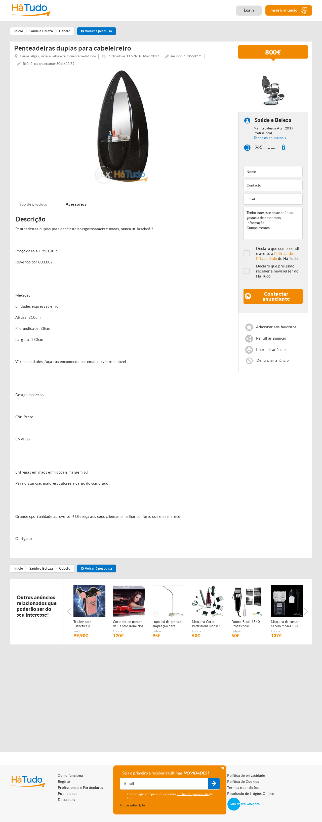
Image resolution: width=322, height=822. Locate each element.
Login (249, 10)
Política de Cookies (243, 782)
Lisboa (117, 632)
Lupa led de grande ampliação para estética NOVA (166, 625)
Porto (77, 632)
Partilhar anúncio (271, 340)
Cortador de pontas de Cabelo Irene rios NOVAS (128, 625)
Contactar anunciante (276, 297)
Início (18, 570)
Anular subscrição (132, 805)
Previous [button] (69, 613)
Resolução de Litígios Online (250, 794)
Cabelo (64, 570)
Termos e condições (243, 788)
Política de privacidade (246, 775)
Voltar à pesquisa (96, 31)
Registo (64, 782)
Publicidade (67, 794)
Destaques (66, 800)
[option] (122, 128)
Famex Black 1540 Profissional (245, 625)
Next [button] (305, 613)
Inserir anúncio (288, 10)
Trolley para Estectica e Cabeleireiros (83, 625)
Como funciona (70, 775)
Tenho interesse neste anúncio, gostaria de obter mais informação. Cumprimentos (273, 225)
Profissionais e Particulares (80, 788)
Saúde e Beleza (273, 122)
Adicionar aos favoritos (276, 328)
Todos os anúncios (269, 139)
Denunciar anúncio (272, 362)
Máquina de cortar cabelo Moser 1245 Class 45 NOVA (286, 625)
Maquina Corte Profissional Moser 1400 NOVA (206, 625)
